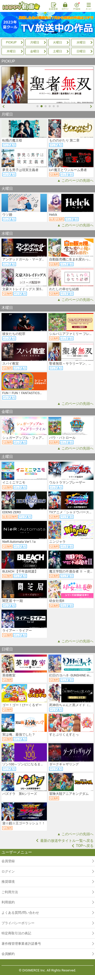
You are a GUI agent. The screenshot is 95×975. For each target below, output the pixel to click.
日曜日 (81, 51)
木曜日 (11, 51)
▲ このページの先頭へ (75, 180)
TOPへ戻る (84, 846)
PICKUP (11, 42)
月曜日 (34, 42)
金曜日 (34, 51)
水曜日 (81, 42)
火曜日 (57, 42)
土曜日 (57, 51)
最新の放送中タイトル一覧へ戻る (66, 841)
